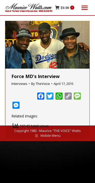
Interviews (19, 83)
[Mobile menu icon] (84, 8)
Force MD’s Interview (35, 76)
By (40, 83)
